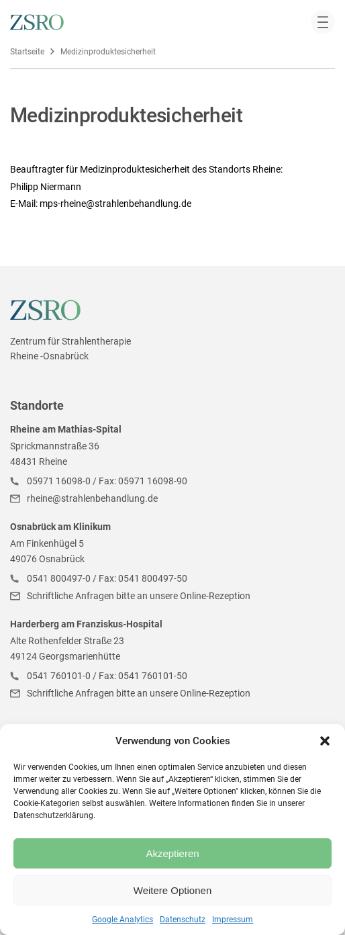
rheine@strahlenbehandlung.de (92, 498)
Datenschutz (182, 919)
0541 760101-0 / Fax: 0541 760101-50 (107, 675)
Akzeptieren (172, 853)
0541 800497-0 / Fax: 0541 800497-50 (107, 578)
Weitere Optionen (172, 890)
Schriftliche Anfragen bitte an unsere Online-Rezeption (138, 595)
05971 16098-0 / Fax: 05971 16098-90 (107, 481)
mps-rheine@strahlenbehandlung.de (115, 203)
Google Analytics (122, 919)
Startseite (27, 51)
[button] (325, 741)
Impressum (232, 919)
